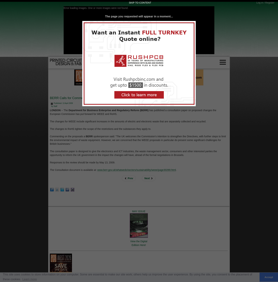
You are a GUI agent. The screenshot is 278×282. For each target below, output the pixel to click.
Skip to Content (140, 2)
